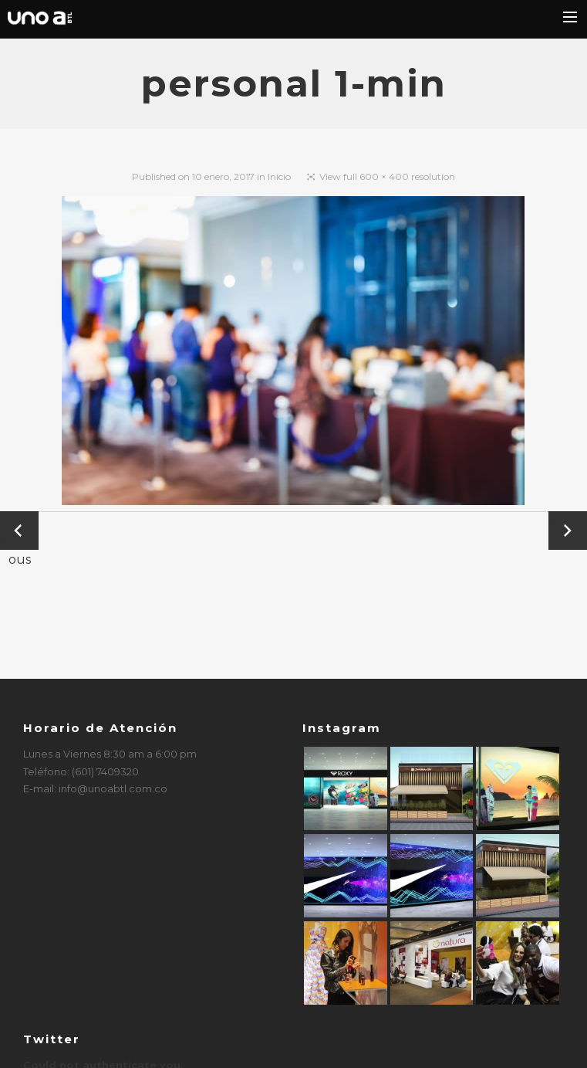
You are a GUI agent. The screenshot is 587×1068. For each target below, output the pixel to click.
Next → (568, 531)
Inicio (279, 176)
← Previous (19, 532)
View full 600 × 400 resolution (387, 176)
